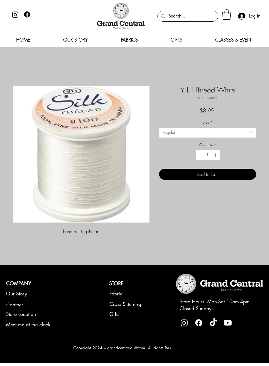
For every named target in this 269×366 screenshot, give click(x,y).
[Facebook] (27, 14)
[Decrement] (199, 155)
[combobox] (207, 132)
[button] (226, 14)
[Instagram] (15, 14)
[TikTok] (213, 322)
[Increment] (216, 155)
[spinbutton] (208, 155)
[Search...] (187, 16)
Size (208, 122)
